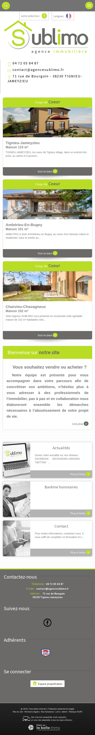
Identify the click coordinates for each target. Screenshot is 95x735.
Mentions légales (32, 711)
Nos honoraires (47, 711)
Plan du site (18, 711)
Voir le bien (47, 171)
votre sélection (30, 16)
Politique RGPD (75, 711)
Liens (57, 711)
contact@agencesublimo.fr (38, 69)
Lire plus (80, 423)
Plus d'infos (80, 474)
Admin (64, 711)
